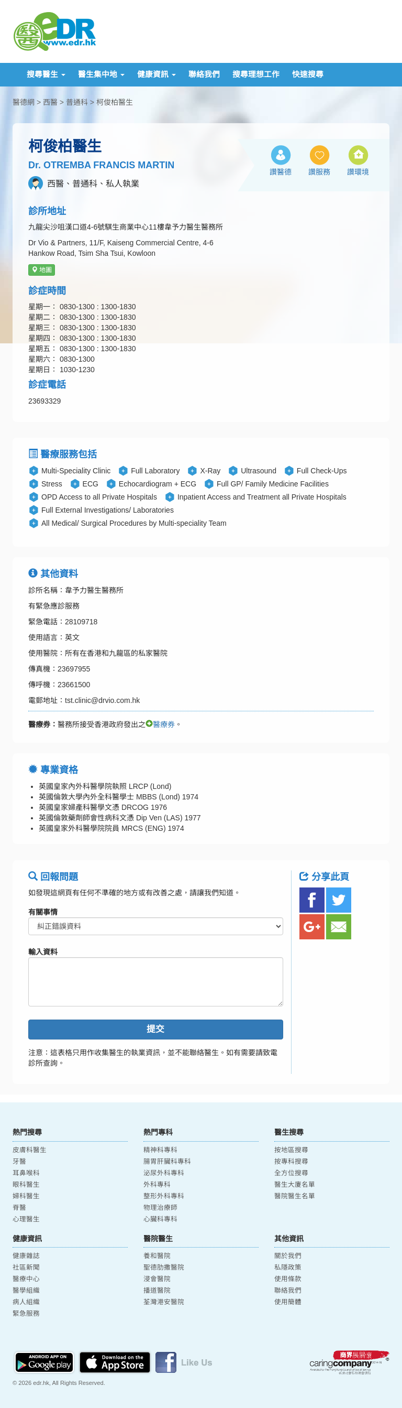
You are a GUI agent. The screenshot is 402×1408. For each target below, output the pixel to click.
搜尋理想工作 (256, 74)
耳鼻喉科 (26, 1173)
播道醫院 (157, 1290)
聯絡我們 (204, 74)
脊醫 (19, 1207)
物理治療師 (160, 1207)
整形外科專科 (163, 1196)
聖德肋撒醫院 (163, 1267)
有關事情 (43, 912)
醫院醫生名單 (294, 1196)
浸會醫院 (157, 1279)
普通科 (77, 102)
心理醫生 (26, 1219)
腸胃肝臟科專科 (167, 1161)
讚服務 (319, 172)
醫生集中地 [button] (101, 74)
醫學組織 (26, 1290)
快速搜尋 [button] (307, 74)
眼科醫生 (26, 1184)
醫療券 (160, 724)
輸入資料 (43, 952)
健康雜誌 (26, 1256)
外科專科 (157, 1184)
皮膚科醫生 (30, 1150)
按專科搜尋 (291, 1161)
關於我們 (288, 1256)
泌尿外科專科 (163, 1173)
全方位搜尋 (291, 1173)
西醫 (50, 102)
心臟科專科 (160, 1219)
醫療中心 (26, 1279)
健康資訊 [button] (156, 74)
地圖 (41, 270)
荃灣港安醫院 (163, 1302)
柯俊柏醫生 (114, 102)
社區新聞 (26, 1267)
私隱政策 (288, 1267)
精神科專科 (160, 1150)
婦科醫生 (26, 1196)
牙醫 (19, 1161)
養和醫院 (157, 1256)
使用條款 (288, 1279)
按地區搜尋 (291, 1150)
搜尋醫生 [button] (46, 74)
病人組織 (26, 1302)
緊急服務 (26, 1313)
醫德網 (24, 102)
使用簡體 (288, 1302)
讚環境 (358, 172)
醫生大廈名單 (294, 1184)
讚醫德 (281, 172)
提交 (155, 1029)
